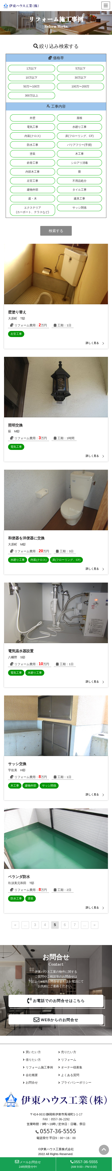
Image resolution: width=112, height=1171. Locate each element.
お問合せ (32, 1082)
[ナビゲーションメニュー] (105, 5)
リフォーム (68, 1059)
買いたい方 (33, 1052)
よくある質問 (70, 1075)
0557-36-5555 (56, 1131)
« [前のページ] (15, 925)
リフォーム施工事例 (39, 1067)
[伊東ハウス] (21, 5)
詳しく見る (92, 342)
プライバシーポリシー (76, 1082)
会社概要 (32, 1075)
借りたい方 (33, 1059)
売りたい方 (68, 1052)
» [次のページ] (94, 925)
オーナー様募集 (71, 1067)
